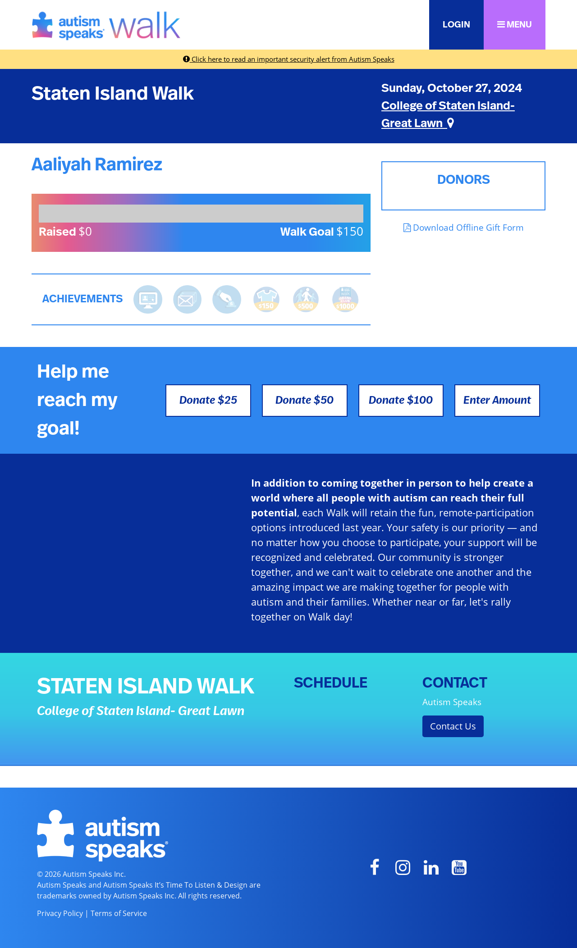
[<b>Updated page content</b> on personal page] (147, 298)
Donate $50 (304, 400)
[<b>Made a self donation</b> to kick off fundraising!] (226, 298)
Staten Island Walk (113, 93)
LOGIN (456, 24)
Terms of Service (119, 913)
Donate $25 (208, 400)
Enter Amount (497, 400)
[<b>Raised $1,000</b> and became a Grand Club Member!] (345, 298)
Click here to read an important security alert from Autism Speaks (288, 59)
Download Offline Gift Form (463, 227)
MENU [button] (514, 24)
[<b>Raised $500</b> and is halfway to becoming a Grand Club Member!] (306, 298)
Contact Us (453, 726)
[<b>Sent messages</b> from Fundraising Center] (187, 298)
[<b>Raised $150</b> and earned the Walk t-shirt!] (266, 298)
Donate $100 (401, 400)
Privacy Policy (60, 913)
